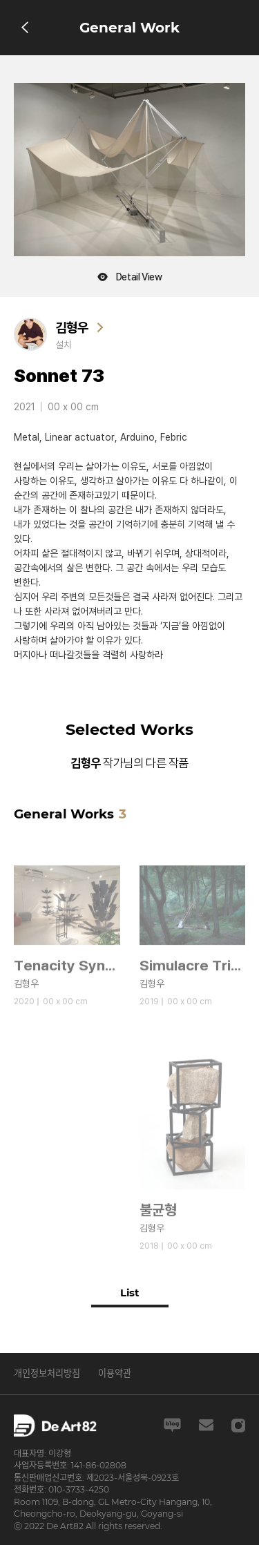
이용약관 (114, 1373)
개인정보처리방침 (47, 1373)
